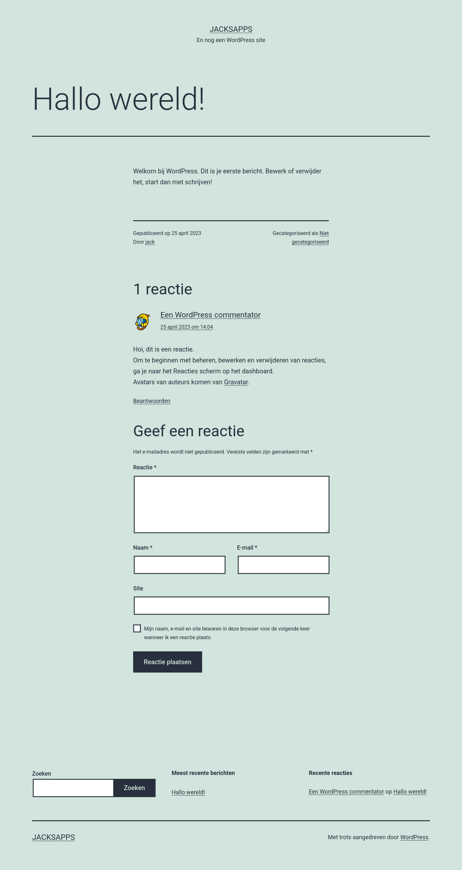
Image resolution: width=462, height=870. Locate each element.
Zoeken (41, 773)
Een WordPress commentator (210, 314)
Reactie (145, 467)
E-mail (247, 547)
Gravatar (236, 382)
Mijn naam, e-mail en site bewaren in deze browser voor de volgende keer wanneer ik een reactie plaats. (227, 633)
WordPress (414, 837)
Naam (142, 547)
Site (138, 588)
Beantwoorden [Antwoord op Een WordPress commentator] (151, 400)
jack (150, 242)
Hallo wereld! (188, 792)
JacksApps (231, 29)
